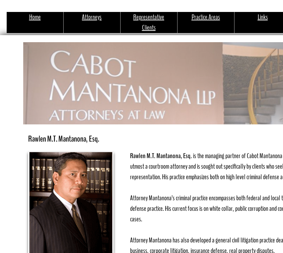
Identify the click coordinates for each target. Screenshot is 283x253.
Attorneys (92, 17)
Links (263, 17)
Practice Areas (206, 17)
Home (35, 17)
